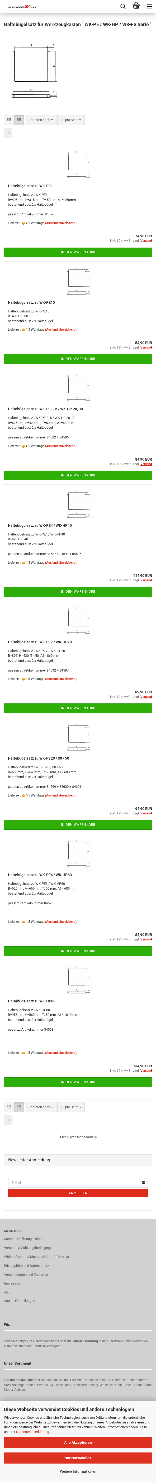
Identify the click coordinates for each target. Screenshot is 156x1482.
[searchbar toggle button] (123, 6)
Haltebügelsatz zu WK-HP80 (31, 1001)
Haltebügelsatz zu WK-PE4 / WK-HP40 (40, 525)
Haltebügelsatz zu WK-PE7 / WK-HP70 (40, 642)
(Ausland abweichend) (61, 223)
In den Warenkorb (78, 252)
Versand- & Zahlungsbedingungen (29, 1248)
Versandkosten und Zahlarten (26, 1275)
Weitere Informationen (78, 1471)
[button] (9, 120)
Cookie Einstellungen (19, 1301)
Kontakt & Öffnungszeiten (23, 1239)
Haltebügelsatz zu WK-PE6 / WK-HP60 (40, 875)
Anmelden (78, 1193)
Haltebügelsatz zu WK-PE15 (31, 302)
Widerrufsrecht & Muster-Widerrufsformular (36, 1257)
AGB (7, 1292)
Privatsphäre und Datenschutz (26, 1266)
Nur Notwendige (78, 1458)
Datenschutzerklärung (32, 1432)
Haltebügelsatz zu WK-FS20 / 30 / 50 (38, 758)
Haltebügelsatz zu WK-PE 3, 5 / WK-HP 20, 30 (45, 409)
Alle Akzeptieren (78, 1442)
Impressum (12, 1283)
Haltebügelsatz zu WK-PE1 (30, 186)
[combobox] (40, 120)
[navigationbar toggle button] (149, 6)
